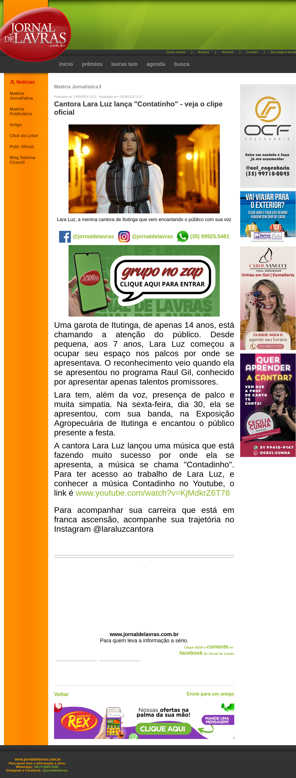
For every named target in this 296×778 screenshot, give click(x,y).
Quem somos (175, 52)
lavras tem (124, 64)
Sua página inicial (283, 52)
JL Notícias (22, 82)
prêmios (92, 64)
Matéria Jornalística (21, 96)
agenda (156, 64)
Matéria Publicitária (21, 111)
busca (181, 64)
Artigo (16, 124)
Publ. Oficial (22, 146)
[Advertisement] (137, 46)
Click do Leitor (24, 135)
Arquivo (203, 52)
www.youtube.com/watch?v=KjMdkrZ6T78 (153, 492)
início (66, 64)
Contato (252, 52)
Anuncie (228, 52)
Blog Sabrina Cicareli (22, 160)
